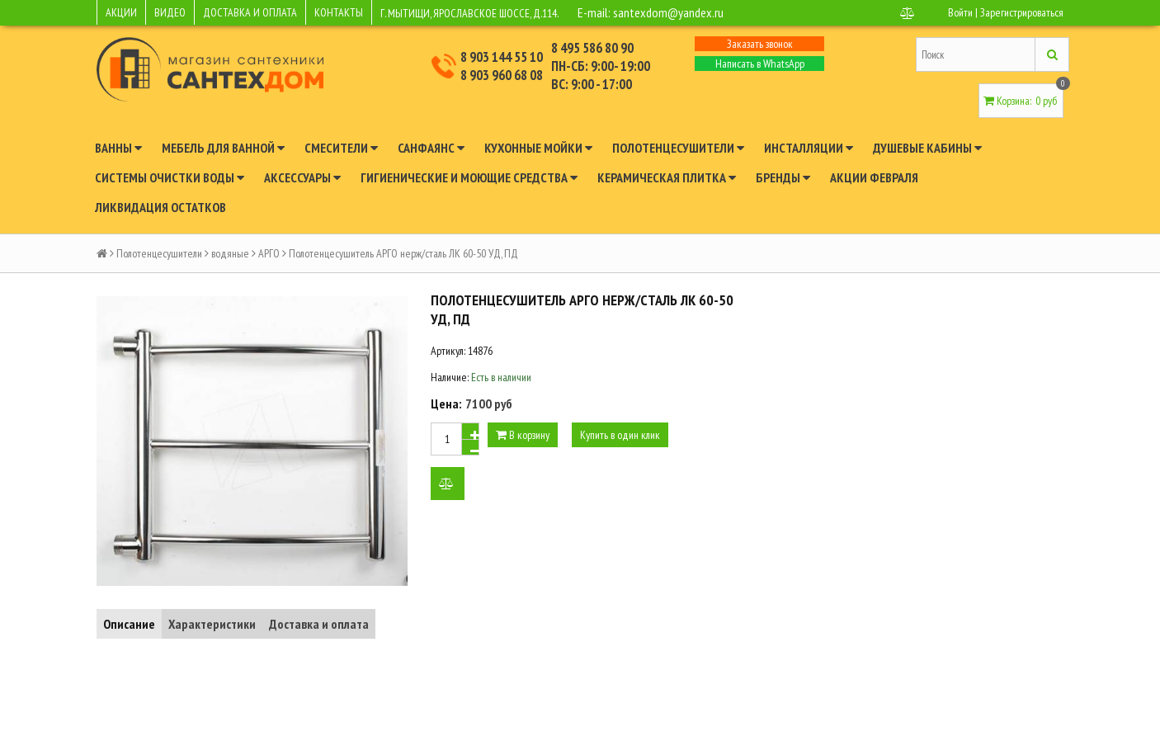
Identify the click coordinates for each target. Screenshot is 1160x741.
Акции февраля (874, 177)
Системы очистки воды (169, 177)
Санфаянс (431, 148)
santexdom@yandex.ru (668, 12)
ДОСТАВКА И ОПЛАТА (250, 12)
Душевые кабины (927, 148)
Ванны (118, 148)
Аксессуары (302, 177)
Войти (960, 12)
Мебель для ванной (223, 148)
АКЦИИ (121, 12)
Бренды (783, 177)
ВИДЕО (170, 12)
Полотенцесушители (678, 148)
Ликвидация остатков (160, 207)
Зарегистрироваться (1021, 12)
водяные (230, 253)
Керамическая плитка (666, 177)
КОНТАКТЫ (338, 12)
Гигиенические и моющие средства (469, 177)
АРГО (269, 253)
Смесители (341, 148)
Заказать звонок (760, 43)
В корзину (522, 434)
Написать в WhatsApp (759, 63)
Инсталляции (808, 148)
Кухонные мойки (538, 148)
